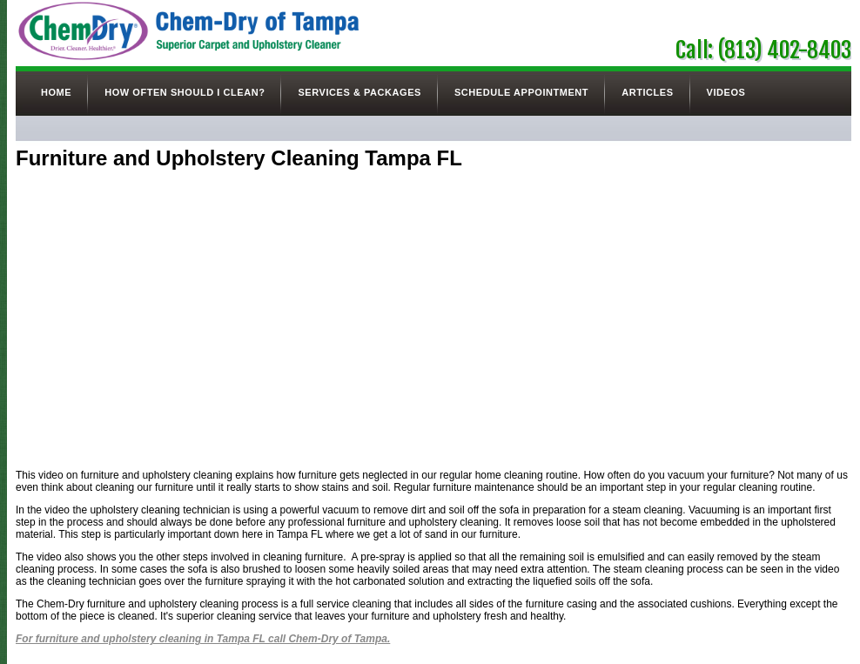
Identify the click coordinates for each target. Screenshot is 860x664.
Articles (647, 92)
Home (56, 92)
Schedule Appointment (521, 92)
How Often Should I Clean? (184, 92)
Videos (726, 92)
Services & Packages (359, 92)
